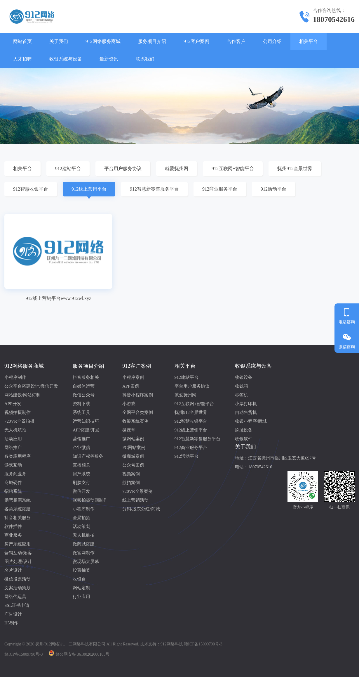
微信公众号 (84, 395)
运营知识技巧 (86, 421)
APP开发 (12, 403)
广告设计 (13, 614)
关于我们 (58, 41)
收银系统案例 (135, 421)
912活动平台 (273, 188)
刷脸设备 (243, 430)
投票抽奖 (81, 570)
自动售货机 (246, 412)
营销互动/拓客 (18, 552)
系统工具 (81, 412)
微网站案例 (133, 438)
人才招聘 (22, 58)
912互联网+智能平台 (233, 168)
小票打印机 (246, 403)
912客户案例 (196, 41)
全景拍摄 (81, 517)
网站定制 (81, 588)
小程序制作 (15, 377)
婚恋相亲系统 (17, 500)
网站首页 (22, 41)
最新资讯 (109, 58)
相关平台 (308, 41)
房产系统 (81, 474)
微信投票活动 (17, 579)
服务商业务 (15, 474)
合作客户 (236, 41)
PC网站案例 (133, 447)
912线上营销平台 (89, 188)
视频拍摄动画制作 (90, 500)
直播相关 (81, 465)
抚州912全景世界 (294, 168)
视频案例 (131, 474)
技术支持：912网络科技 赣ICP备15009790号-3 (181, 644)
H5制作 (11, 623)
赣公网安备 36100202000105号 (82, 654)
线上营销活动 (135, 500)
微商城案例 (133, 456)
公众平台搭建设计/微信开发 (31, 386)
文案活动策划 (17, 588)
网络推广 (13, 447)
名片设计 (13, 570)
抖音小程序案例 (137, 395)
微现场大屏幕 (86, 561)
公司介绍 (272, 41)
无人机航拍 (15, 430)
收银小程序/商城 (251, 421)
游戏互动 (13, 465)
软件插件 (13, 526)
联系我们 (145, 58)
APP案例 (130, 386)
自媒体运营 (84, 386)
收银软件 (243, 438)
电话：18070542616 (253, 466)
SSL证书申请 (16, 605)
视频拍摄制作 (17, 412)
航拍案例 (131, 482)
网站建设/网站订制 (22, 395)
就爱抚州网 (176, 168)
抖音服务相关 (86, 377)
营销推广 (81, 438)
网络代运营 (15, 596)
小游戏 (128, 403)
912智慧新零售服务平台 (154, 188)
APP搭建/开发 (86, 430)
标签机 (241, 395)
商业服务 (13, 535)
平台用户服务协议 (123, 168)
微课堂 (128, 430)
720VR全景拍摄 (19, 421)
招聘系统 (13, 491)
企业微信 (81, 447)
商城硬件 (13, 482)
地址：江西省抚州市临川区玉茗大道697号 (275, 458)
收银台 (79, 579)
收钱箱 (241, 386)
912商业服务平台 (219, 188)
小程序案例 (133, 377)
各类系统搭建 (17, 509)
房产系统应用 (17, 544)
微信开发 (81, 491)
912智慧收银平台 (30, 188)
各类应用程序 (17, 456)
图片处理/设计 (18, 561)
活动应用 (13, 438)
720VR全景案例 (137, 491)
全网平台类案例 (137, 412)
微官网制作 (84, 552)
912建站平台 (68, 168)
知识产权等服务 (88, 456)
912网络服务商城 (103, 41)
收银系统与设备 (65, 58)
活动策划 (81, 526)
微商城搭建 (84, 544)
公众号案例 (133, 465)
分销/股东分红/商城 (141, 509)
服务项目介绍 (152, 41)
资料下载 (81, 403)
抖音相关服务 (17, 517)
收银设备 (243, 377)
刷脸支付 (81, 482)
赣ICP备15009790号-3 (23, 654)
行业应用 (81, 596)
